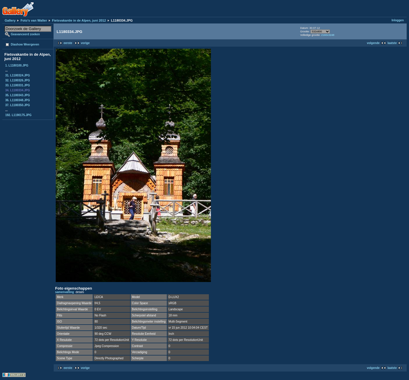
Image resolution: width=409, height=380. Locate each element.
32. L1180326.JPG (17, 80)
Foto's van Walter (33, 20)
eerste (68, 43)
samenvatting (64, 292)
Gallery (10, 20)
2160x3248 (327, 35)
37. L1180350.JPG (17, 105)
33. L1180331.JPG (17, 85)
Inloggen (397, 20)
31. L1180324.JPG (17, 75)
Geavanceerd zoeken (25, 34)
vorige (85, 43)
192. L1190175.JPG (18, 115)
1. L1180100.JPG (16, 65)
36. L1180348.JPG (17, 100)
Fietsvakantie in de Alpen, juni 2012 (79, 20)
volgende (373, 43)
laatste (392, 43)
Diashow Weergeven (25, 44)
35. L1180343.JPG (17, 95)
